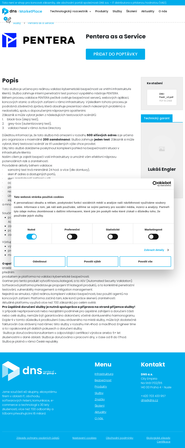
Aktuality (147, 11)
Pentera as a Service (41, 23)
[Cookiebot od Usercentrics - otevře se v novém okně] (155, 183)
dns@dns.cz (149, 400)
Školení (131, 11)
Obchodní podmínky (121, 438)
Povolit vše (145, 261)
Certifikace (165, 441)
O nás (163, 11)
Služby (117, 11)
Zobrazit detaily (154, 249)
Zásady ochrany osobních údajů (39, 438)
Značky (100, 399)
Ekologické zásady (160, 438)
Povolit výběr (92, 261)
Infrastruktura (104, 374)
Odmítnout (40, 261)
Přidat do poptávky (115, 54)
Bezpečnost (103, 380)
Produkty (101, 11)
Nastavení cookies (84, 438)
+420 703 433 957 (153, 396)
